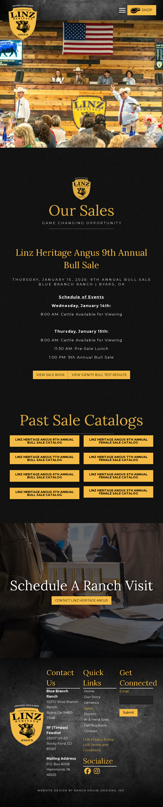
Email (124, 691)
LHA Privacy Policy (98, 739)
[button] (122, 10)
